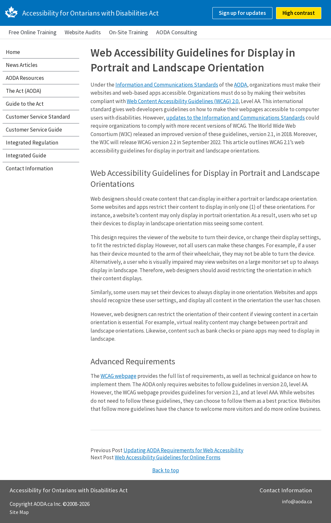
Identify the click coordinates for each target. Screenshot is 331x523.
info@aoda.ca (297, 501)
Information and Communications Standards (166, 84)
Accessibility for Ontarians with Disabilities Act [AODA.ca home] (90, 12)
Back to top (165, 470)
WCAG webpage (118, 375)
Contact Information (29, 168)
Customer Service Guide (34, 129)
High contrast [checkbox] (299, 12)
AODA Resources (25, 77)
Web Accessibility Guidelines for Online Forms (167, 457)
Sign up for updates (242, 12)
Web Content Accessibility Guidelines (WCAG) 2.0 (182, 101)
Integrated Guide (26, 155)
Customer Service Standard (38, 116)
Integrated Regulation (32, 142)
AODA (240, 84)
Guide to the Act (25, 103)
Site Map (19, 512)
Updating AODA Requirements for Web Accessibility (183, 450)
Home (13, 52)
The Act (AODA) (23, 90)
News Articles (21, 65)
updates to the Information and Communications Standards (235, 117)
